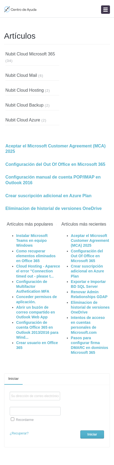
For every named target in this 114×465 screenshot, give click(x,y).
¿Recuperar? (19, 433)
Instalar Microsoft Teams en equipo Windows (32, 240)
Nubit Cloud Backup (24, 105)
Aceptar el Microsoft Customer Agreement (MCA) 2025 (55, 149)
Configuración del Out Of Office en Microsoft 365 (55, 164)
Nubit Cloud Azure (22, 120)
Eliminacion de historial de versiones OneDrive (53, 208)
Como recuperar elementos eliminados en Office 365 (36, 256)
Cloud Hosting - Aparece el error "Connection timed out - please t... (38, 271)
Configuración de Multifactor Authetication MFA (32, 286)
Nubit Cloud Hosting (24, 90)
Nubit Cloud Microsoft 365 (30, 54)
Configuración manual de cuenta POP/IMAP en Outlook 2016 (53, 180)
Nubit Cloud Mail (21, 75)
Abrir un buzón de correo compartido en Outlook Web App (35, 312)
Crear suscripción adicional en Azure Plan (48, 195)
